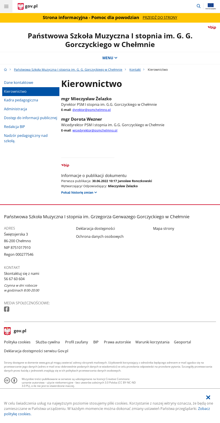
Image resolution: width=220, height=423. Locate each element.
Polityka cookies (17, 342)
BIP (96, 342)
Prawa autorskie (117, 342)
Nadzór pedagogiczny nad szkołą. (26, 138)
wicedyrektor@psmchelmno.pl (94, 130)
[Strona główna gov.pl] (28, 6)
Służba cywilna (48, 342)
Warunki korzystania (152, 342)
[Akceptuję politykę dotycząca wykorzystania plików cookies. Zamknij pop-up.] (208, 397)
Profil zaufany (76, 342)
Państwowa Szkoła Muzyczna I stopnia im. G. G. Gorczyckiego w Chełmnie (110, 40)
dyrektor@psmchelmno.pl (91, 110)
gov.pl (15, 331)
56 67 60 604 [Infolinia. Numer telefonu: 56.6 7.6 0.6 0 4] (14, 278)
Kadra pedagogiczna (21, 100)
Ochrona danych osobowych (100, 236)
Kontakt (135, 69)
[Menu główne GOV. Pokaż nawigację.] (6, 6)
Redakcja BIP (14, 126)
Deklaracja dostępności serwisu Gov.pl (36, 350)
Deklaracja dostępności (95, 228)
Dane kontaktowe (18, 82)
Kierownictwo (15, 91)
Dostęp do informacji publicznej (30, 117)
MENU (109, 57)
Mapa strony (163, 228)
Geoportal (182, 342)
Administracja (15, 108)
